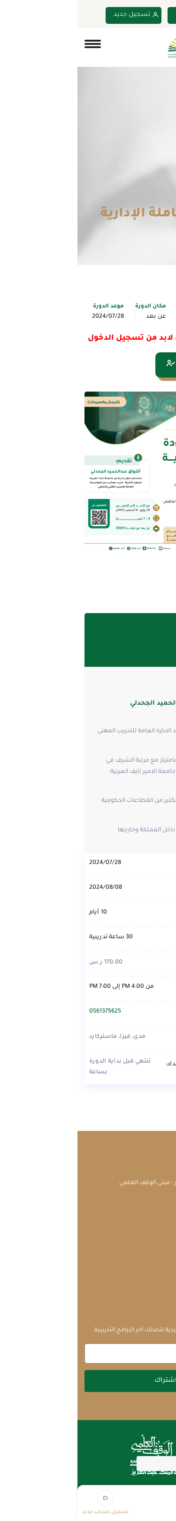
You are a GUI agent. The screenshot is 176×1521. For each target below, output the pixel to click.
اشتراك (88, 1380)
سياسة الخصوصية (143, 1286)
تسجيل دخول (122, 15)
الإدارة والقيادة (134, 317)
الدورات (130, 195)
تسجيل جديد (59, 15)
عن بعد (79, 317)
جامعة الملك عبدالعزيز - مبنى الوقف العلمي (99, 1183)
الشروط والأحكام (146, 1271)
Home (161, 195)
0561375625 (28, 1011)
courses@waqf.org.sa (127, 1198)
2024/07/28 (30, 317)
